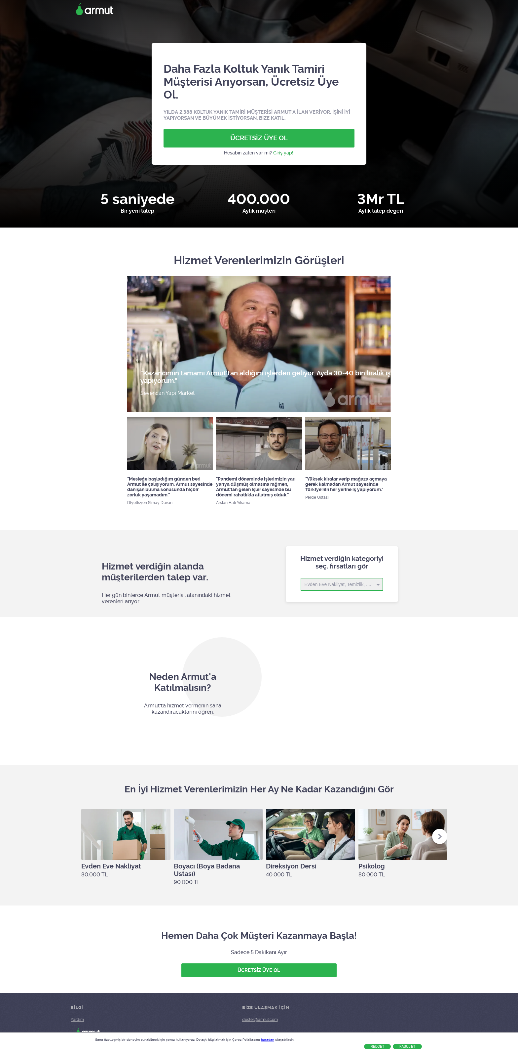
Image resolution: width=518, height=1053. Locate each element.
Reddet (377, 1046)
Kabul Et (407, 1046)
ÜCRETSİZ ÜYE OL (259, 138)
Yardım (77, 1019)
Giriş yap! (283, 152)
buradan (267, 1039)
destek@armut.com (260, 1019)
